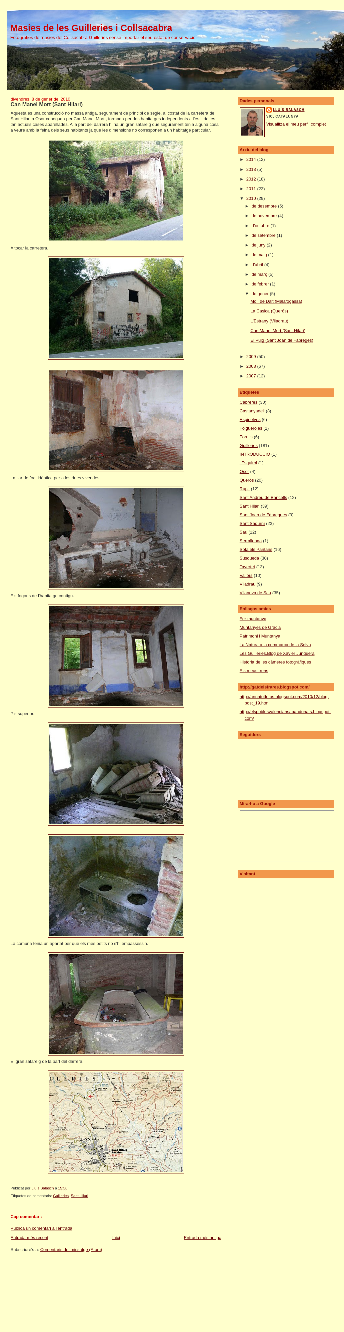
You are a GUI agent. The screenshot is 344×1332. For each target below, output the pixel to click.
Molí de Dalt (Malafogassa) (276, 301)
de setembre (264, 235)
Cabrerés (248, 402)
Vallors (246, 575)
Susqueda (249, 558)
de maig (259, 254)
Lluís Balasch (289, 110)
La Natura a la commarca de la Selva (275, 644)
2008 (251, 366)
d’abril (257, 264)
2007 (251, 375)
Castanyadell (252, 410)
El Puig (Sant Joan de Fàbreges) (281, 340)
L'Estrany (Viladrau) (269, 320)
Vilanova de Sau (255, 592)
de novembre (264, 215)
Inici (116, 1237)
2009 (251, 356)
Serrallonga (251, 540)
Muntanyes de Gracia (260, 627)
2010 (251, 198)
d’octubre (260, 225)
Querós (247, 480)
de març (259, 274)
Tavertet (247, 566)
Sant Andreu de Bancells (263, 497)
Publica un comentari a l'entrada (41, 1228)
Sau (243, 532)
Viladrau (247, 584)
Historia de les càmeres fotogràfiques (275, 662)
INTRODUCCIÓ (255, 454)
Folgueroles (251, 428)
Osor (244, 471)
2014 (251, 159)
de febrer (260, 283)
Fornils (246, 436)
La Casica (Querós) (269, 310)
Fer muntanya (253, 618)
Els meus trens (254, 670)
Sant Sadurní (252, 523)
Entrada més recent (29, 1237)
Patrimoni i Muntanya (260, 636)
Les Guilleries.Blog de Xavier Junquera (277, 653)
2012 (251, 179)
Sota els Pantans (256, 549)
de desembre (264, 206)
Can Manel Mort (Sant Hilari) (277, 330)
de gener (260, 293)
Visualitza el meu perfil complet (296, 124)
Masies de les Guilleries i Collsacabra (91, 28)
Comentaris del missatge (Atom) (71, 1249)
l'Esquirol (248, 462)
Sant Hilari (79, 1196)
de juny (259, 244)
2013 (251, 169)
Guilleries (61, 1196)
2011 (251, 188)
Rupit (245, 488)
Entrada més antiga (203, 1237)
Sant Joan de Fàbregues (263, 514)
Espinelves (250, 419)
